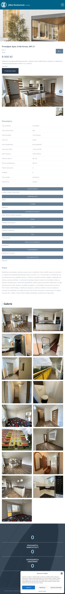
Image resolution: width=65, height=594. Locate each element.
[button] (62, 573)
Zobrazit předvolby (56, 587)
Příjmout (28, 587)
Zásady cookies (42, 591)
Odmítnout (42, 587)
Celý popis (5, 66)
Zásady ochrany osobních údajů (12, 590)
